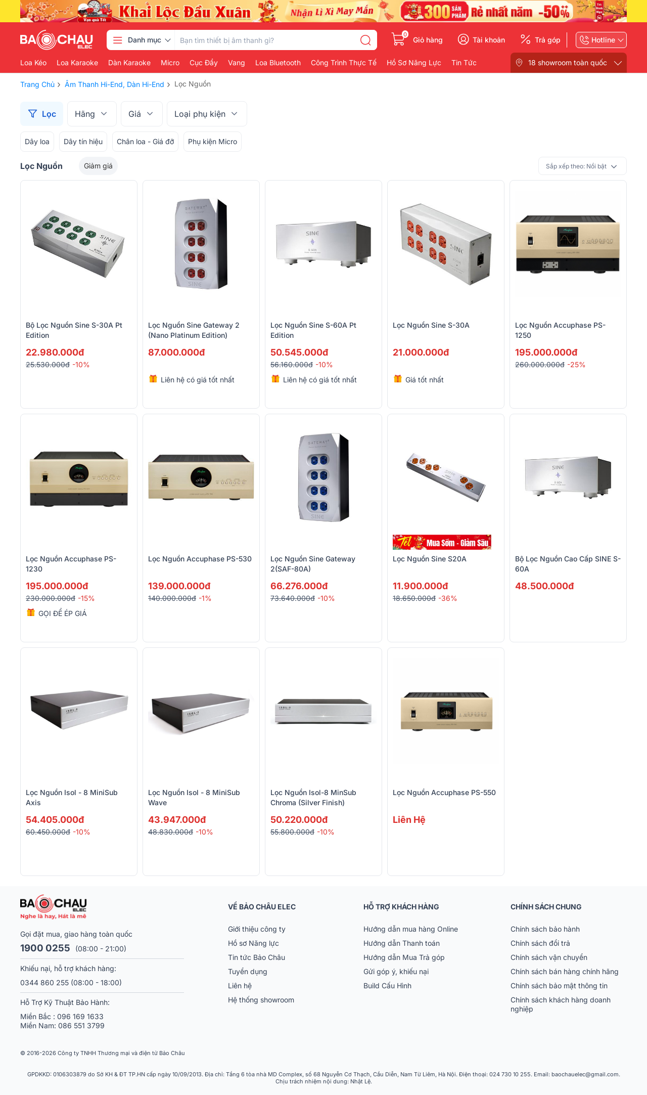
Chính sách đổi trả (540, 943)
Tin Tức (464, 62)
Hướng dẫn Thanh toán (401, 943)
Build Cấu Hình (387, 985)
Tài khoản (489, 39)
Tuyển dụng (247, 971)
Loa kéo (33, 62)
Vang (236, 62)
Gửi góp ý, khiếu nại (396, 971)
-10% (81, 364)
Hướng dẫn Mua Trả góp (404, 957)
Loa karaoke (77, 62)
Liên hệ (240, 985)
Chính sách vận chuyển (549, 957)
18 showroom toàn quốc (567, 62)
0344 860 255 (44, 982)
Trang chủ (37, 84)
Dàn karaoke (129, 62)
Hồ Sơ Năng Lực (414, 62)
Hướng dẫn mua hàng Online (410, 929)
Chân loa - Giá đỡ (145, 141)
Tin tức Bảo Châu (256, 957)
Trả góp (548, 39)
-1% (205, 598)
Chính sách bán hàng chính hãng (565, 971)
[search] (365, 40)
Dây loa (37, 141)
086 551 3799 (81, 1025)
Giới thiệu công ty (257, 929)
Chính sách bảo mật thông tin (559, 985)
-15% (86, 598)
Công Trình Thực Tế (344, 62)
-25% (576, 364)
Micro (170, 62)
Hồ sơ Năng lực (253, 943)
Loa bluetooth (278, 62)
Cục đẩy (204, 62)
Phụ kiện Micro (212, 141)
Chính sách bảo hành (545, 929)
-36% (447, 598)
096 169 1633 (80, 1016)
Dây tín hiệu (83, 141)
